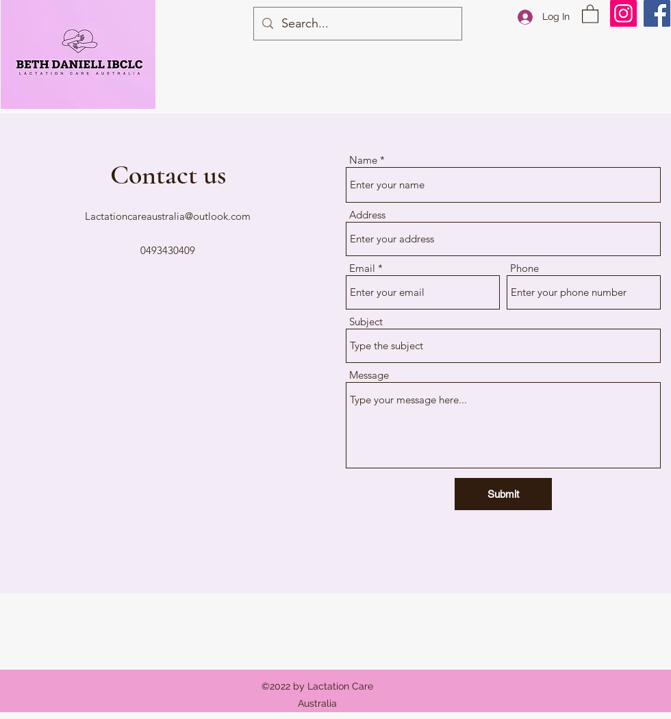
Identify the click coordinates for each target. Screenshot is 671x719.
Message (369, 375)
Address (367, 215)
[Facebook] (657, 13)
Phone (524, 268)
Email (362, 268)
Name (363, 160)
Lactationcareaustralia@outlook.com (168, 216)
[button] (590, 13)
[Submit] (503, 494)
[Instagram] (623, 13)
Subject (366, 321)
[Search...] (357, 24)
